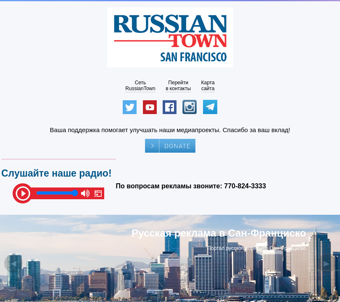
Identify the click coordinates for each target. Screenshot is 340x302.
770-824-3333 (245, 186)
